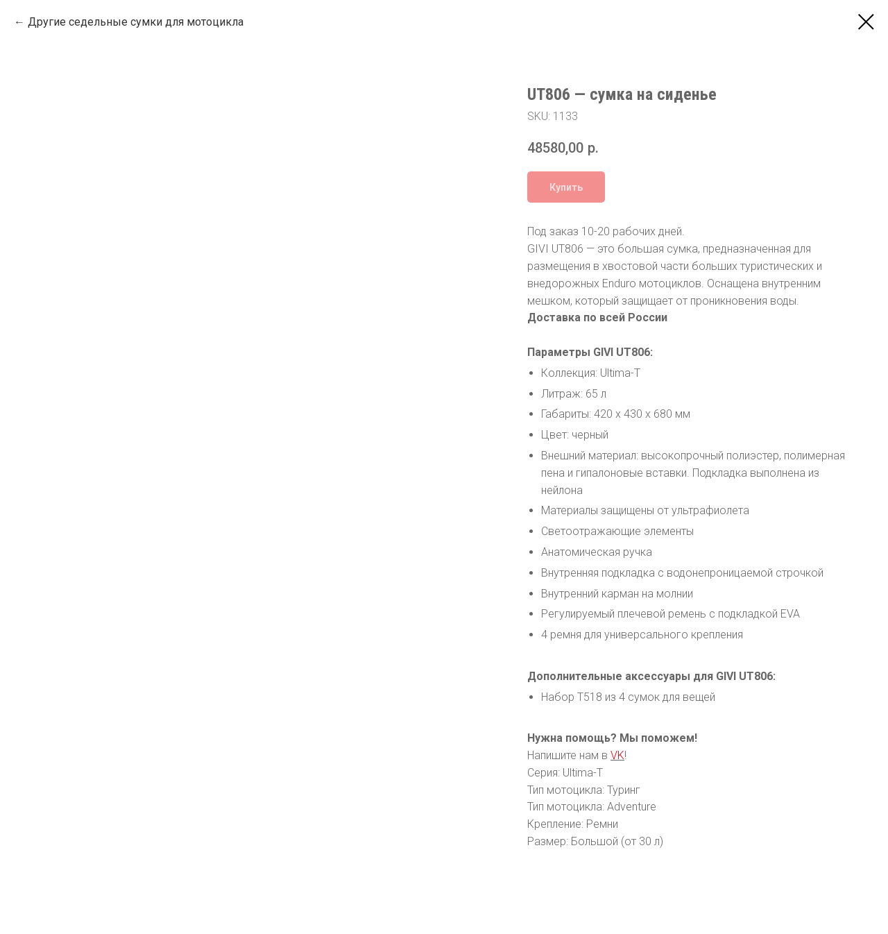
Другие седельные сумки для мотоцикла (136, 21)
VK (617, 755)
